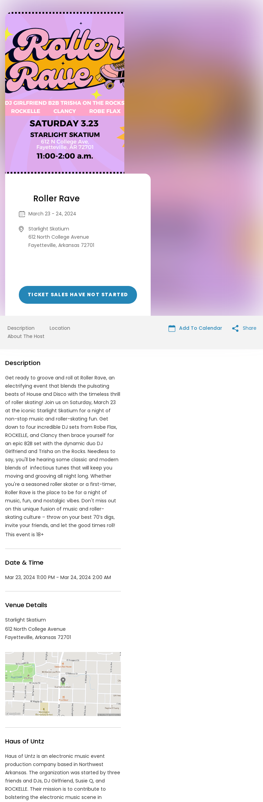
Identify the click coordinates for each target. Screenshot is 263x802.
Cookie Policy (227, 749)
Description (21, 186)
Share (244, 186)
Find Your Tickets (185, 749)
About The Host (26, 194)
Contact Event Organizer (42, 749)
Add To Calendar (195, 186)
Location (60, 186)
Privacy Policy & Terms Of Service (118, 749)
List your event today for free (174, 741)
